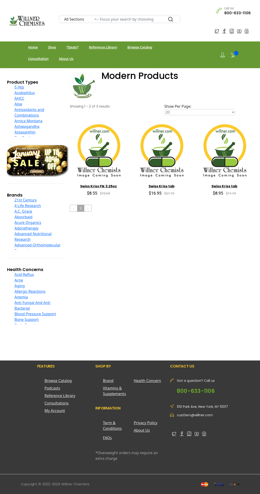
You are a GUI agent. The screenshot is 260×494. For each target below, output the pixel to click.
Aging (19, 285)
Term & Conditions (112, 425)
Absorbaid (23, 216)
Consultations (57, 403)
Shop (52, 47)
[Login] (223, 55)
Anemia (21, 297)
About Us (66, 58)
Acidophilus (24, 92)
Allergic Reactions (30, 291)
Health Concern (147, 380)
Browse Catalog (139, 47)
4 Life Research (27, 205)
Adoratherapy (26, 228)
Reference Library (103, 47)
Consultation (38, 58)
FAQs (107, 437)
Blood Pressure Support (35, 313)
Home (33, 47)
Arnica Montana (28, 120)
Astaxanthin (25, 132)
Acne (18, 280)
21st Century (25, 200)
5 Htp (19, 87)
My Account (55, 410)
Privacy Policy (145, 422)
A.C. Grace (23, 211)
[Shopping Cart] (233, 55)
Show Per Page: (177, 106)
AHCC (19, 98)
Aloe (18, 104)
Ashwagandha (26, 126)
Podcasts (52, 388)
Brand (108, 380)
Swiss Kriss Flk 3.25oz (98, 186)
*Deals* (72, 47)
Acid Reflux (24, 274)
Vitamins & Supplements (114, 391)
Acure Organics (27, 222)
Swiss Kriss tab (162, 186)
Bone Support (26, 319)
